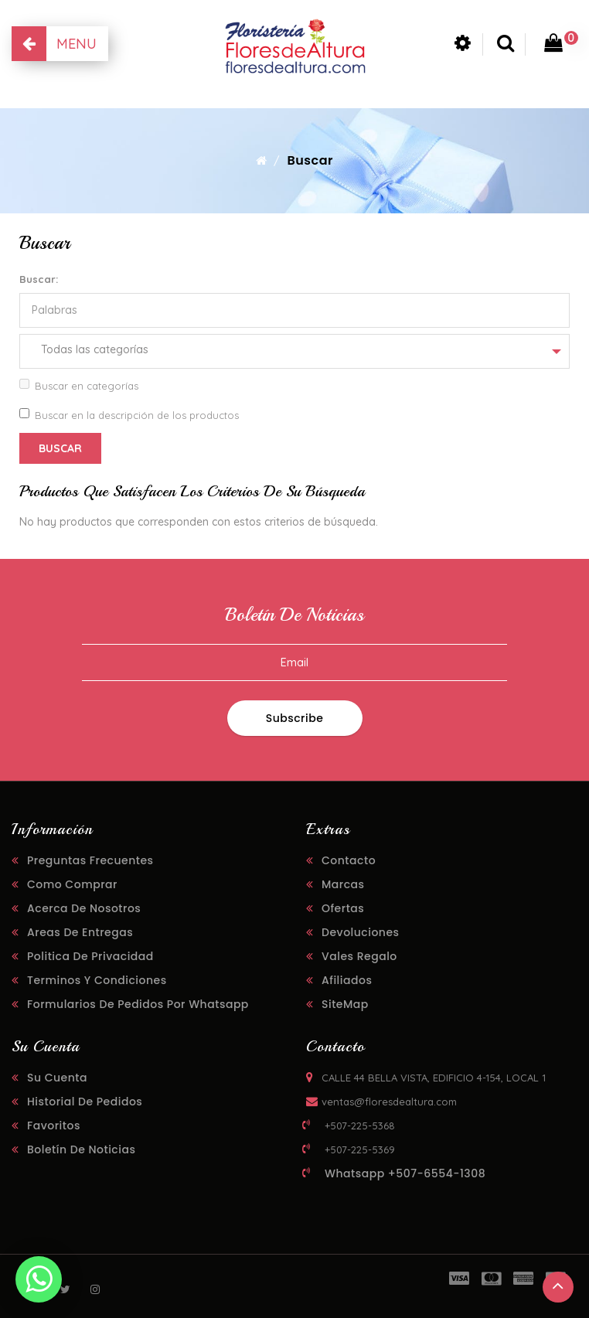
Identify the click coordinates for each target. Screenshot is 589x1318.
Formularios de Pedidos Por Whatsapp (138, 1004)
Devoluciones (361, 932)
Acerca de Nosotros (84, 908)
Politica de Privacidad (90, 956)
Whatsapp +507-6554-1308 (405, 1173)
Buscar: (38, 279)
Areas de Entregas (80, 932)
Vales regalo (359, 956)
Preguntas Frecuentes (90, 860)
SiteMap (345, 1004)
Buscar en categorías (78, 385)
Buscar (310, 160)
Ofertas (343, 908)
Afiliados (347, 980)
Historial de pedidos (84, 1101)
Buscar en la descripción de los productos (129, 414)
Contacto (349, 860)
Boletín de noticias (81, 1149)
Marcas (343, 884)
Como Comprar (72, 884)
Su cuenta (57, 1077)
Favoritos (53, 1125)
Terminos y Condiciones (97, 980)
